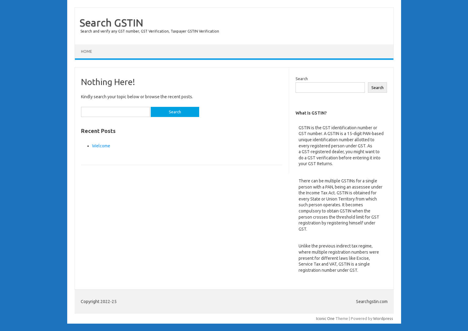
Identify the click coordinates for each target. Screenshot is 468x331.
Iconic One (325, 318)
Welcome (101, 145)
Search (302, 78)
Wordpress (383, 318)
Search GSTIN (111, 22)
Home (86, 51)
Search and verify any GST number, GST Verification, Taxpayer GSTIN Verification (149, 31)
